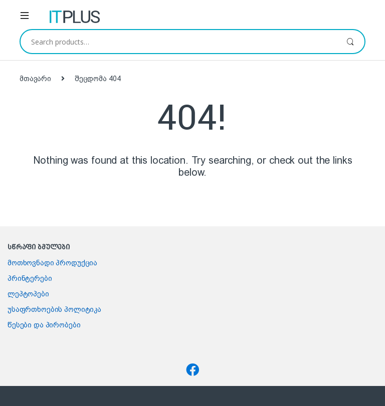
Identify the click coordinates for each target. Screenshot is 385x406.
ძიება (350, 41)
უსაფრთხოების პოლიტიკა (54, 309)
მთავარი (35, 79)
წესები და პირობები (44, 325)
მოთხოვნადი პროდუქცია (52, 263)
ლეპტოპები (28, 294)
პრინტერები (30, 278)
